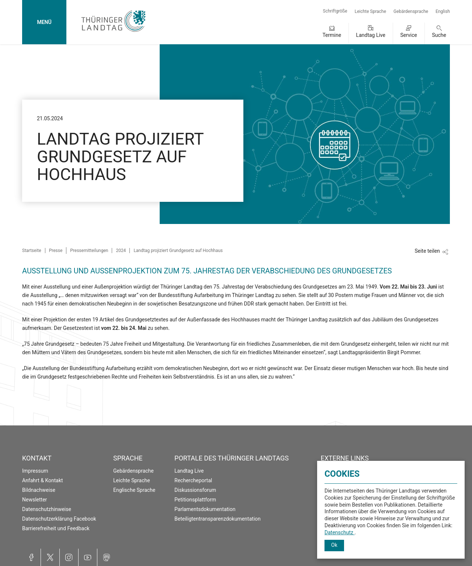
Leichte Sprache (370, 11)
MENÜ (44, 22)
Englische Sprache (134, 490)
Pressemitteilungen (89, 250)
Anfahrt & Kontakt (42, 480)
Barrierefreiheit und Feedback (56, 528)
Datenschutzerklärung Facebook (59, 519)
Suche (439, 35)
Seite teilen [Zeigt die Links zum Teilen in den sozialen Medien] (427, 251)
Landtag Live (370, 35)
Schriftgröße (335, 11)
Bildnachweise (38, 490)
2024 (121, 250)
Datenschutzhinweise (46, 509)
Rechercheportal (193, 480)
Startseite (31, 250)
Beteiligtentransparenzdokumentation (217, 519)
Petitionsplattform (195, 500)
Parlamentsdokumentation (204, 509)
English (442, 11)
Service (408, 35)
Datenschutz (339, 532)
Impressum (35, 471)
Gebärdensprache (410, 11)
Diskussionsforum (195, 490)
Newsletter (34, 500)
